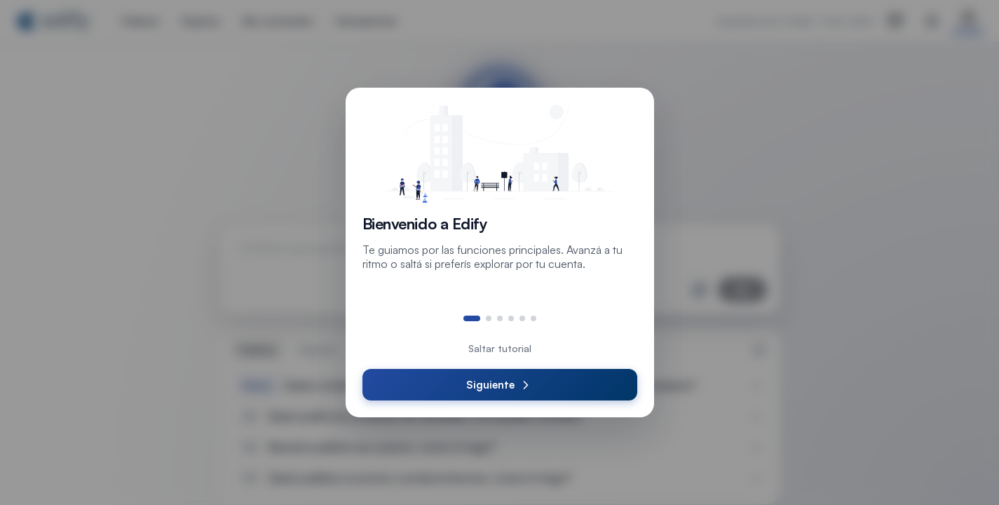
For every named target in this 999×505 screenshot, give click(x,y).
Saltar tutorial (499, 348)
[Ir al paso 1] (471, 318)
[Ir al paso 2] (488, 318)
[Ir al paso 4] (511, 318)
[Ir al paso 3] (500, 318)
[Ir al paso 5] (522, 318)
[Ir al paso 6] (533, 318)
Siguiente (499, 385)
